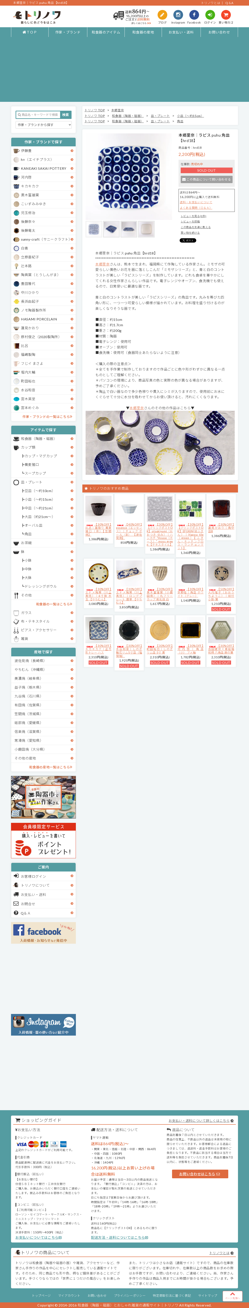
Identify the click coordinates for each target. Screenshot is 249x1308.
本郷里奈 (117, 110)
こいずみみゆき (33, 204)
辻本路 (26, 266)
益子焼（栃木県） (28, 687)
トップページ (41, 1295)
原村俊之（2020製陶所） (41, 337)
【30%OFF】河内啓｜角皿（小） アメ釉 (190, 649)
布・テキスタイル (35, 621)
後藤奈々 (28, 221)
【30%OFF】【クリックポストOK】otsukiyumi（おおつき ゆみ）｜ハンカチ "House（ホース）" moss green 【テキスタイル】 (160, 535)
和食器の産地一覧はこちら (50, 767)
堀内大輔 (28, 372)
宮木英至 (28, 399)
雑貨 (24, 638)
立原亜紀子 (30, 257)
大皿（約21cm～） (40, 517)
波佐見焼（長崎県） (30, 661)
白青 (24, 248)
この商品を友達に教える (196, 227)
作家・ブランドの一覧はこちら (47, 416)
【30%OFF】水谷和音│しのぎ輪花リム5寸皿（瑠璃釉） (129, 651)
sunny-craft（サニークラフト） (46, 239)
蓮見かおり (30, 328)
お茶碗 (26, 543)
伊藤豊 (26, 151)
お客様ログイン (30, 875)
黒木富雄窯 (30, 195)
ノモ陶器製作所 (33, 310)
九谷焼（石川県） (28, 696)
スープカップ (35, 473)
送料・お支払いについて (196, 202)
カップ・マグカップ (41, 456)
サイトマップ (207, 1295)
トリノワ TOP (95, 110)
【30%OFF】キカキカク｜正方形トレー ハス (98, 649)
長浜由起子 (30, 301)
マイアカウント (69, 1295)
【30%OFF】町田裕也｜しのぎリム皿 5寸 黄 (160, 649)
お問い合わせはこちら (199, 1174)
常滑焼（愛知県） (28, 740)
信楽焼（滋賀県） (28, 731)
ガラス (26, 613)
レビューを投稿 (190, 221)
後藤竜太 (28, 230)
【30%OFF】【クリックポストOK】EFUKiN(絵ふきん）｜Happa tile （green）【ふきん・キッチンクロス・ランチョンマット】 (190, 536)
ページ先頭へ (232, 1295)
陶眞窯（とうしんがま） (41, 275)
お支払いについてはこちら (38, 1237)
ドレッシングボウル (41, 586)
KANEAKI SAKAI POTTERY (43, 168)
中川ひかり (30, 292)
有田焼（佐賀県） (28, 705)
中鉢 (28, 569)
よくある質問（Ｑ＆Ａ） (196, 207)
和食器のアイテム (106, 32)
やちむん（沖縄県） (30, 669)
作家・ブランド (68, 32)
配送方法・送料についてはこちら (119, 1237)
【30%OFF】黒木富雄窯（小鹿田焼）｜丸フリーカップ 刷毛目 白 (160, 594)
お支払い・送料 (181, 32)
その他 (26, 595)
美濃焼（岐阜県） (28, 678)
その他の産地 (25, 758)
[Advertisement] (124, 71)
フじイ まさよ (32, 363)
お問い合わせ (219, 32)
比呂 (24, 346)
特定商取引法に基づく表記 (172, 1295)
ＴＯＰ (29, 32)
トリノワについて (35, 885)
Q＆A (229, 3)
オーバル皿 (34, 525)
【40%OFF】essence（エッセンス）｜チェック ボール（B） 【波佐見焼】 (129, 531)
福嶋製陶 (28, 354)
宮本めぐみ (30, 408)
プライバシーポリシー (130, 1295)
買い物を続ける (190, 232)
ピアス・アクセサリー (39, 630)
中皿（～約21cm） (40, 508)
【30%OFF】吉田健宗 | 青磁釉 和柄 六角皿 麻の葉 (221, 649)
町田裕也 (28, 381)
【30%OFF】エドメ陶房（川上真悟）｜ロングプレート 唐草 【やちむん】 (129, 595)
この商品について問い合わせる (206, 179)
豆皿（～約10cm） (40, 491)
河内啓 (26, 177)
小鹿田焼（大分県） (30, 749)
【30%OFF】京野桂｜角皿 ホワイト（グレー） (190, 592)
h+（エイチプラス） (37, 159)
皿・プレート (32, 482)
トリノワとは (210, 3)
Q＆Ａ (22, 912)
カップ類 (28, 447)
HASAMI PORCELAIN (39, 319)
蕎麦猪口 (32, 464)
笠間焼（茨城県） (28, 714)
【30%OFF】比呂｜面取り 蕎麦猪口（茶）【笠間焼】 (98, 529)
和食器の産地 (143, 32)
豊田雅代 (28, 283)
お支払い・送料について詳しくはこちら (199, 1121)
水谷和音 (28, 390)
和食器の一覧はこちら (54, 604)
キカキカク (30, 186)
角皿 (28, 534)
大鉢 (28, 578)
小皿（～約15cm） (40, 499)
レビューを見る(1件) (193, 216)
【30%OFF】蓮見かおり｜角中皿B (221, 528)
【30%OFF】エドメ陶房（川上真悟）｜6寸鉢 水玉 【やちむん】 (98, 594)
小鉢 (28, 560)
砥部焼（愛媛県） (28, 723)
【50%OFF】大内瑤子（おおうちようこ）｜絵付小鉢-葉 (221, 594)
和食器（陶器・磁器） (39, 439)
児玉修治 (28, 213)
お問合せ (24, 903)
